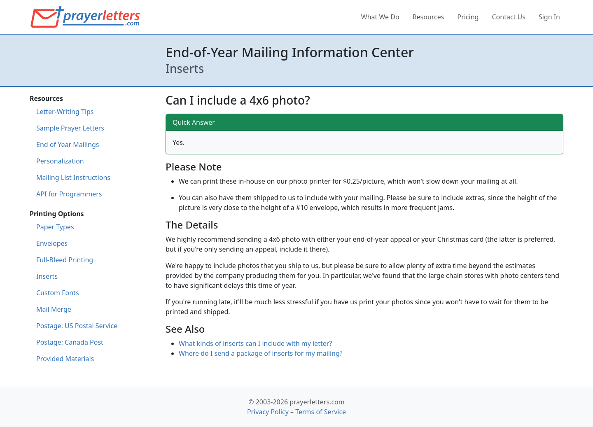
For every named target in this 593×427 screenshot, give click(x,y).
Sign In (549, 16)
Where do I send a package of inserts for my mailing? (261, 353)
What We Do (380, 16)
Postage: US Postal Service (76, 325)
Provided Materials (65, 358)
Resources (428, 16)
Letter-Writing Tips (65, 111)
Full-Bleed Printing (64, 259)
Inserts (47, 276)
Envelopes (52, 243)
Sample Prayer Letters (70, 128)
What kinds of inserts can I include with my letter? (255, 343)
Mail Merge (53, 309)
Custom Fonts (57, 292)
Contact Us (508, 16)
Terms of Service (320, 411)
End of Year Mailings (67, 144)
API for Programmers (69, 193)
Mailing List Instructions (73, 177)
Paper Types (55, 226)
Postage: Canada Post (69, 342)
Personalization (60, 161)
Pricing (468, 16)
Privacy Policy (268, 411)
